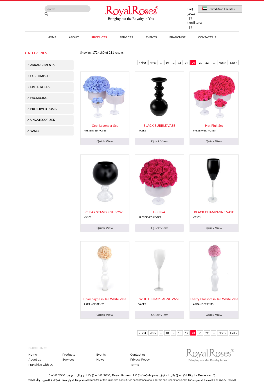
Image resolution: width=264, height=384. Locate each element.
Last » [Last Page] (233, 62)
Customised (40, 76)
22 (207, 62)
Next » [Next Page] (222, 62)
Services (126, 37)
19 (186, 62)
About (74, 37)
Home (52, 37)
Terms (134, 364)
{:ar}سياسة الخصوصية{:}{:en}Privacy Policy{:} (212, 380)
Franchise (177, 37)
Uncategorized (42, 120)
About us (35, 359)
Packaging (38, 98)
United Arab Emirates (221, 9)
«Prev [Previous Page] (153, 62)
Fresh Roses (40, 87)
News (100, 359)
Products (99, 37)
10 (167, 62)
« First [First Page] (142, 62)
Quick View (105, 141)
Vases (34, 131)
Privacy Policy (140, 359)
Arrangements (42, 65)
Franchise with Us (41, 364)
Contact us (207, 37)
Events (151, 37)
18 (179, 62)
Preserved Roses (43, 109)
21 (200, 62)
